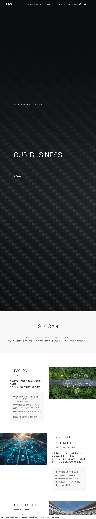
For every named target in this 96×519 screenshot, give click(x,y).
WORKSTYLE (49, 4)
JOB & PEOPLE (39, 4)
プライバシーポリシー (44, 517)
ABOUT (30, 4)
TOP (15, 105)
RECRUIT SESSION (72, 4)
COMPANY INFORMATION (25, 105)
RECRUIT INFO (60, 4)
